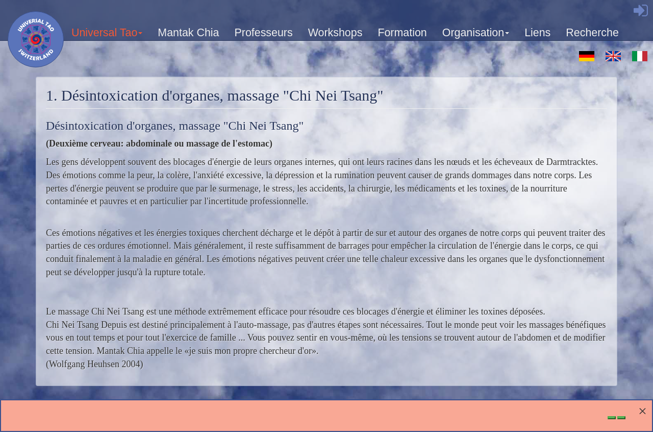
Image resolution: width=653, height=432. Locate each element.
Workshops (335, 33)
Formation (402, 33)
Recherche (592, 33)
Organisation (476, 36)
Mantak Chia (188, 33)
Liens (537, 33)
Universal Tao (107, 36)
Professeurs (263, 33)
